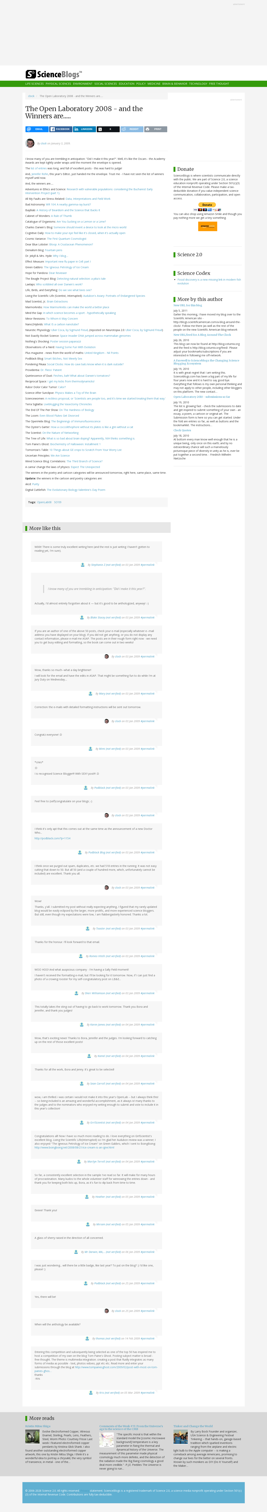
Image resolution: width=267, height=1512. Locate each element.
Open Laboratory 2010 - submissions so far (202, 397)
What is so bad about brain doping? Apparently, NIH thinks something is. (91, 438)
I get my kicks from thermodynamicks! (71, 381)
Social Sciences (105, 84)
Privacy (84, 1490)
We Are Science (60, 455)
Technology (198, 84)
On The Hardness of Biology (76, 410)
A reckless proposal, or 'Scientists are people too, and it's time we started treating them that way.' (105, 398)
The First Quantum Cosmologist (66, 238)
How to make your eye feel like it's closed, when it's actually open (85, 233)
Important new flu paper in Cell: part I (68, 261)
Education (126, 84)
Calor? (62, 387)
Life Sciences (34, 84)
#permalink (147, 565)
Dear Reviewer (58, 273)
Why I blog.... (60, 256)
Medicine (153, 84)
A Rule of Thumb (61, 216)
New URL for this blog (188, 305)
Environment (83, 84)
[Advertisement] (133, 33)
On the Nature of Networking (60, 433)
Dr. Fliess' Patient (51, 370)
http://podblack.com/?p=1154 (52, 838)
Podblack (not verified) (107, 787)
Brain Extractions (57, 301)
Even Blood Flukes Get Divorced (59, 415)
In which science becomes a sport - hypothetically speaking (79, 313)
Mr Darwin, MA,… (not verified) (103, 1252)
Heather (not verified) (108, 1196)
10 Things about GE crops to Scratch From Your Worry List (85, 450)
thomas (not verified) (108, 1338)
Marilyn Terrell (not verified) (104, 1161)
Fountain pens (53, 250)
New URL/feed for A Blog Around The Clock (202, 335)
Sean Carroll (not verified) (105, 1083)
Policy (141, 84)
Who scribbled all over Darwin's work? (59, 284)
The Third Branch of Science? (84, 461)
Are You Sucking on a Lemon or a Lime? (81, 221)
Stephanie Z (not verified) (106, 565)
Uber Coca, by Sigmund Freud (69, 330)
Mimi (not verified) (110, 748)
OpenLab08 (44, 502)
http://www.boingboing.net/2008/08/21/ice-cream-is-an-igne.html (74, 1147)
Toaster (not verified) (108, 928)
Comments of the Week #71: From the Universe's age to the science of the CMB (131, 1427)
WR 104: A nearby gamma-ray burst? (68, 204)
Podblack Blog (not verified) (104, 852)
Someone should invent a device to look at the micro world (90, 227)
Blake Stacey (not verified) (105, 617)
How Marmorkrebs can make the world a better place (76, 307)
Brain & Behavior (174, 84)
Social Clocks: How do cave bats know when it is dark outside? (85, 364)
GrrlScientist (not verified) (105, 1122)
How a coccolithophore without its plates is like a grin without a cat (92, 427)
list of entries (39, 168)
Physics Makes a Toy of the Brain (75, 393)
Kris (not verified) (109, 1392)
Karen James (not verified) (105, 1024)
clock (31, 96)
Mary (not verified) (110, 693)
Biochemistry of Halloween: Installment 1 (75, 444)
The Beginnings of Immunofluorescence (76, 421)
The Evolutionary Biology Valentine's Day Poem (76, 490)
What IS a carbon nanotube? (61, 324)
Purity (35, 484)
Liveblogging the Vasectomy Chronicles (68, 404)
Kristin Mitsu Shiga (37, 1426)
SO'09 (57, 502)
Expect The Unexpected (85, 467)
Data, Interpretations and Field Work (88, 199)
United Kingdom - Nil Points (102, 353)
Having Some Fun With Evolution (75, 347)
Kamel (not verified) (109, 1056)
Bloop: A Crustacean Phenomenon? (71, 244)
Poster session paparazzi (65, 341)
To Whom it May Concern (62, 318)
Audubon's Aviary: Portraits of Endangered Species (114, 296)
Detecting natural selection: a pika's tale (81, 278)
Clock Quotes (182, 430)
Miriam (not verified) (108, 1224)
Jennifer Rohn (40, 174)
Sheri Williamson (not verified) (103, 993)
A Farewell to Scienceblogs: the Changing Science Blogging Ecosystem (206, 362)
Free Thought (219, 84)
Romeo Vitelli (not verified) (105, 956)
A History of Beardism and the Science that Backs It (68, 210)
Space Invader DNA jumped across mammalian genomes (95, 335)
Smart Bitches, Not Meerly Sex (63, 358)
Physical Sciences (58, 84)
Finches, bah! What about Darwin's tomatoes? (81, 375)
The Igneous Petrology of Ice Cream (66, 267)
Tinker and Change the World (193, 1426)
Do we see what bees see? (75, 290)
